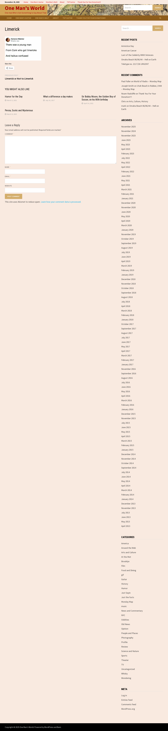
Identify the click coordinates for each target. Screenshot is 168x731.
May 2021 (125, 180)
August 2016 (127, 378)
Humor (124, 588)
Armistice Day (127, 46)
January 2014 (127, 499)
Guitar (124, 579)
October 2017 (127, 324)
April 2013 (125, 526)
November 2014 (128, 458)
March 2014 (126, 490)
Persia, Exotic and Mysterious (19, 110)
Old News (125, 624)
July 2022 (125, 158)
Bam (59, 727)
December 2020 (128, 202)
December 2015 (128, 413)
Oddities (125, 619)
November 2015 (128, 418)
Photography (127, 637)
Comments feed (128, 704)
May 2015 (125, 431)
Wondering (126, 678)
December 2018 (128, 279)
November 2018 (128, 283)
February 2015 (127, 445)
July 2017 (125, 337)
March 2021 (126, 189)
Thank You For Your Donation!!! (89, 2)
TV (122, 664)
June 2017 (126, 342)
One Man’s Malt (51, 2)
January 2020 (127, 229)
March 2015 (126, 440)
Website (8, 186)
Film (123, 565)
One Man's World (25, 8)
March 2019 (126, 265)
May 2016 (125, 391)
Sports (124, 655)
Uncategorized (128, 669)
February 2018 (127, 315)
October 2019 (127, 238)
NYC (123, 615)
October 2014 (127, 463)
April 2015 (125, 436)
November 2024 (128, 131)
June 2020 (126, 211)
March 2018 (126, 310)
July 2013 (125, 512)
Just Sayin (126, 592)
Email (8, 176)
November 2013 (128, 508)
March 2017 (126, 355)
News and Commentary (132, 610)
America (125, 543)
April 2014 (125, 485)
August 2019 (127, 247)
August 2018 (127, 297)
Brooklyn (125, 561)
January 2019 (127, 274)
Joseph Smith (127, 85)
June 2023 (126, 140)
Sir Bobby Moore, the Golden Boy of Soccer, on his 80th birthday (99, 98)
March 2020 (126, 225)
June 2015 (126, 427)
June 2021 (126, 176)
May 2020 (125, 216)
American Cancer (128, 50)
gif (122, 574)
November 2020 (128, 207)
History (124, 583)
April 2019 (125, 261)
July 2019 (125, 252)
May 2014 (125, 481)
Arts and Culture (128, 552)
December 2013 (128, 503)
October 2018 (127, 288)
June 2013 (126, 517)
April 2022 (125, 167)
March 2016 (126, 400)
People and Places (129, 633)
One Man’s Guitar (36, 2)
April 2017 (125, 351)
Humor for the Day (13, 96)
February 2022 (127, 171)
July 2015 (125, 422)
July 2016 (125, 382)
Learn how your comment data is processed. (61, 201)
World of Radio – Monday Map (147, 81)
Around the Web (128, 547)
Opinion (124, 628)
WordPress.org (128, 708)
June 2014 (126, 476)
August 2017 (127, 333)
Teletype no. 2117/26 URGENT (135, 64)
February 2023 (127, 153)
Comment (9, 134)
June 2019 (126, 256)
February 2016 (127, 404)
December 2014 (128, 454)
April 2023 (125, 149)
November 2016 (128, 369)
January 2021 (127, 198)
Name (8, 167)
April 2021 (125, 185)
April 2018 (125, 306)
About (62, 2)
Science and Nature (130, 651)
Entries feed (126, 699)
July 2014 (125, 472)
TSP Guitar (71, 2)
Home (26, 2)
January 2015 (127, 449)
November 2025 (128, 126)
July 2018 (125, 301)
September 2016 (128, 373)
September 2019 (128, 243)
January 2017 (127, 364)
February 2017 (127, 360)
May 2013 (125, 521)
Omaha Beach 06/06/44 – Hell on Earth (138, 59)
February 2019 (127, 270)
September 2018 (128, 292)
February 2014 (127, 494)
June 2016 (126, 387)
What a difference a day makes (58, 96)
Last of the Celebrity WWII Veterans (137, 55)
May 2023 (125, 144)
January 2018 (127, 319)
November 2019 (128, 234)
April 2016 (125, 395)
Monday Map (127, 601)
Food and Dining (128, 570)
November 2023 (128, 135)
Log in (124, 695)
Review (124, 646)
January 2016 (127, 409)
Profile (124, 642)
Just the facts (127, 597)
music (124, 606)
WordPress (48, 727)
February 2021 (127, 194)
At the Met (126, 556)
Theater (125, 660)
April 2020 (125, 220)
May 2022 (125, 162)
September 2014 (128, 467)
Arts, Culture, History (138, 101)
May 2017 (125, 346)
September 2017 (128, 328)
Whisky (124, 673)
